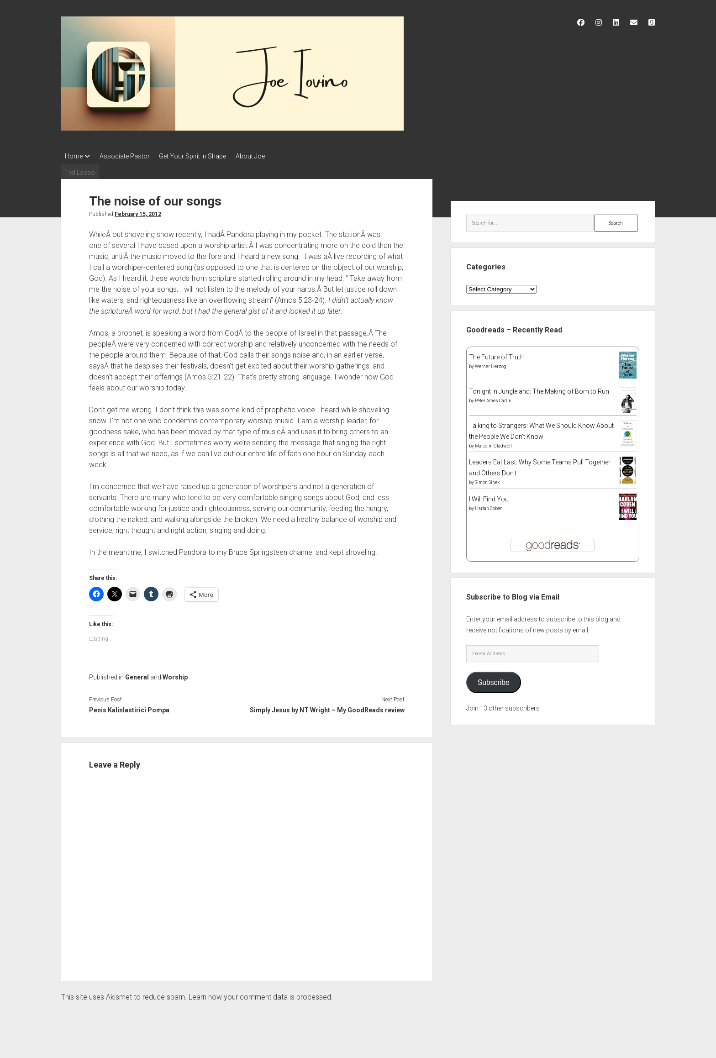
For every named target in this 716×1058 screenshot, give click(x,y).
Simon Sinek (487, 480)
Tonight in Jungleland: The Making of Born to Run (539, 389)
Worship (175, 675)
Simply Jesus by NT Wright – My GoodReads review (327, 707)
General (137, 675)
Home (74, 156)
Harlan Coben (489, 505)
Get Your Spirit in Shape (201, 156)
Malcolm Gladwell (493, 443)
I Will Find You (489, 496)
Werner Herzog (490, 364)
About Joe (263, 156)
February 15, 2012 (138, 211)
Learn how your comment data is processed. (261, 994)
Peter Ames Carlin (493, 398)
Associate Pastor (129, 156)
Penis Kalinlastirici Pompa (129, 707)
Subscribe (494, 680)
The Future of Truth (496, 354)
